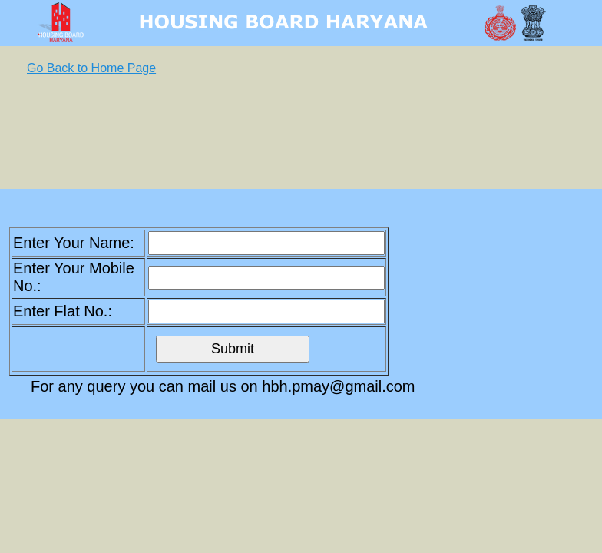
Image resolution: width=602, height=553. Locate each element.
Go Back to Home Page (91, 68)
